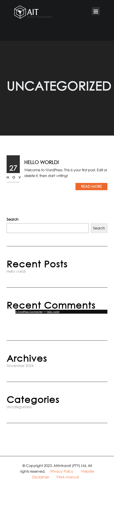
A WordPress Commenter (28, 311)
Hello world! (41, 162)
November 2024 (20, 365)
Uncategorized (19, 407)
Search (12, 219)
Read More (91, 186)
